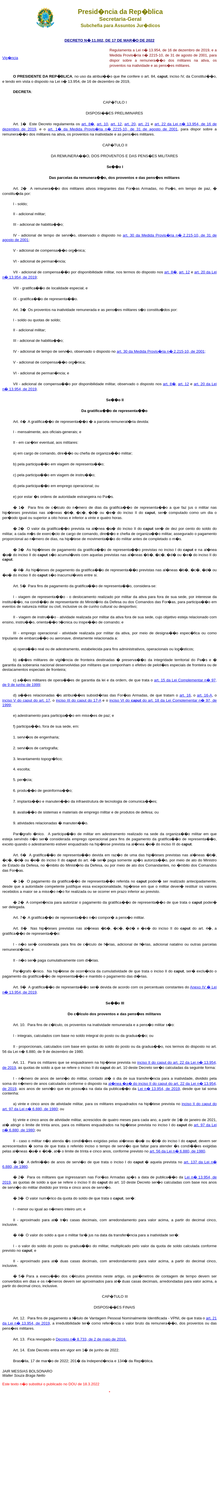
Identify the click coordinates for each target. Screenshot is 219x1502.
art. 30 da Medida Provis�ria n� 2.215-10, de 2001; (161, 351)
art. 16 (184, 695)
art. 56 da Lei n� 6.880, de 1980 (177, 1151)
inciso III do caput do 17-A (78, 700)
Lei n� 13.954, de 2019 (159, 1089)
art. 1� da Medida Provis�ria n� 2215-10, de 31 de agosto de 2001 (113, 129)
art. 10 (102, 124)
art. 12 (116, 124)
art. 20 (129, 124)
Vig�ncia (10, 58)
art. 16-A (204, 695)
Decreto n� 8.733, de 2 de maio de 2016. (91, 1339)
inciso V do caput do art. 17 (26, 700)
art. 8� (87, 124)
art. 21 (143, 124)
